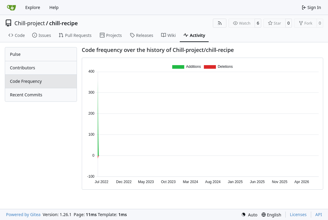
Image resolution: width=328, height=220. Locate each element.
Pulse (15, 54)
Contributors (22, 68)
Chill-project (29, 23)
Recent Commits (26, 95)
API (318, 214)
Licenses (298, 214)
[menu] (249, 215)
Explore (32, 7)
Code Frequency (26, 81)
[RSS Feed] (220, 23)
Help (54, 7)
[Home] (11, 7)
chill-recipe (63, 23)
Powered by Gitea (23, 214)
